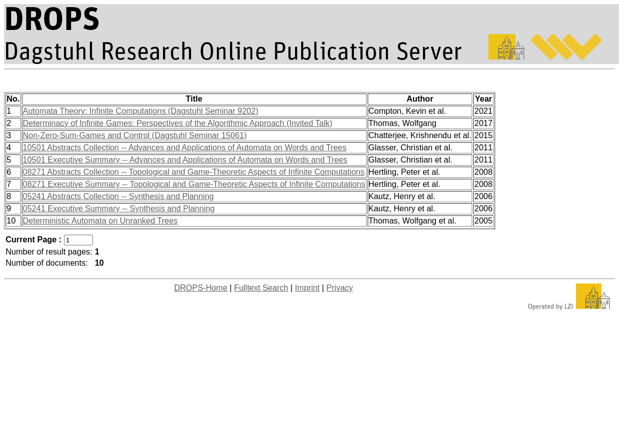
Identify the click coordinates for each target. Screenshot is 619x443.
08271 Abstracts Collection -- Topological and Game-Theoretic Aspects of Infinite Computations (194, 172)
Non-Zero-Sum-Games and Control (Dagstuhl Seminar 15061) (135, 135)
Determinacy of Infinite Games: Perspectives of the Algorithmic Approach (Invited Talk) (178, 123)
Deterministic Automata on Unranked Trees (100, 220)
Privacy (340, 287)
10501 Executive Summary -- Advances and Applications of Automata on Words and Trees (185, 159)
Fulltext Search (261, 287)
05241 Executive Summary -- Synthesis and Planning (119, 208)
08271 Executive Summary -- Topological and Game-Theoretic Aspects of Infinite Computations (194, 184)
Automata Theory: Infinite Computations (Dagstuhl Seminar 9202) (140, 111)
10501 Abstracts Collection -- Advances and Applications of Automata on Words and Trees (184, 147)
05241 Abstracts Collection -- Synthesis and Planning (118, 196)
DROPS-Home (200, 287)
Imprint (307, 287)
